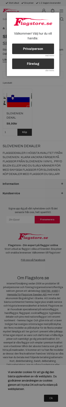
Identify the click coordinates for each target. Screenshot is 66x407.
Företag (33, 64)
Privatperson (33, 49)
